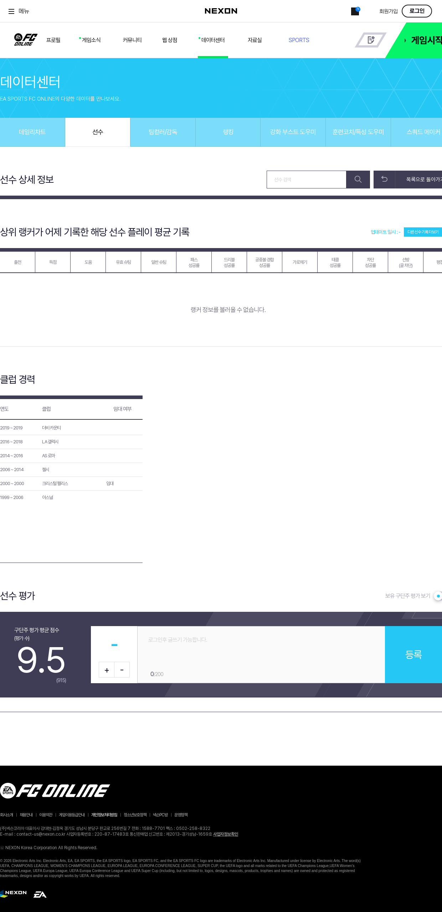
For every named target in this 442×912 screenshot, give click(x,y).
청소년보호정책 (135, 815)
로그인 (417, 11)
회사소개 (6, 815)
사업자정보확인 (225, 834)
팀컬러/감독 (163, 132)
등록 (413, 655)
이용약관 (45, 815)
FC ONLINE (25, 38)
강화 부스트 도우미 (293, 132)
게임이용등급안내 (71, 815)
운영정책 (180, 815)
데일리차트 (32, 132)
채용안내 (26, 815)
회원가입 (388, 12)
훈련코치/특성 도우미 (358, 132)
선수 (97, 132)
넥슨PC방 (160, 815)
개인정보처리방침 (104, 815)
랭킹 (228, 132)
